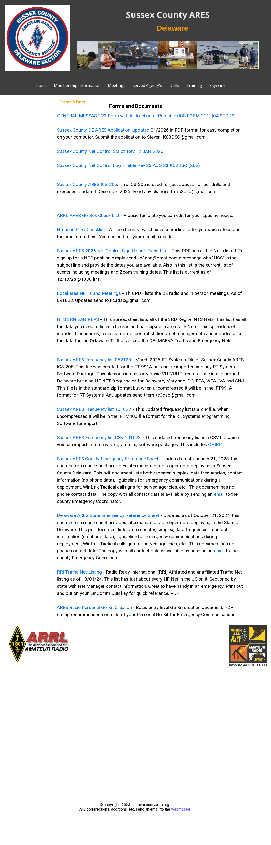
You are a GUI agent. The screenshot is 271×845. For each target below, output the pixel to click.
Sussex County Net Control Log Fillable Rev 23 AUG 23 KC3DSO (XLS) (128, 165)
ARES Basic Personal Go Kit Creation (94, 607)
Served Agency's (147, 85)
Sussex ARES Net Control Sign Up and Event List (112, 251)
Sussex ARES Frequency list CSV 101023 (99, 437)
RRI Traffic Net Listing (79, 572)
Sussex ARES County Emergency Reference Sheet (107, 459)
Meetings (116, 85)
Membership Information (77, 85)
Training (194, 85)
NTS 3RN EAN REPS (78, 319)
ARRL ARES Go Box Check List (88, 215)
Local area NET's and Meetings (89, 293)
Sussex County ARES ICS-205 (87, 184)
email (219, 494)
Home (41, 85)
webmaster (180, 809)
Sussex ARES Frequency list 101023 (94, 409)
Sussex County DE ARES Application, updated (104, 130)
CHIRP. (215, 444)
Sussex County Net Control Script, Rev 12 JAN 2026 (110, 151)
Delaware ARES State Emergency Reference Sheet (108, 515)
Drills (174, 85)
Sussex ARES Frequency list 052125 (94, 359)
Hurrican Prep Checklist (81, 229)
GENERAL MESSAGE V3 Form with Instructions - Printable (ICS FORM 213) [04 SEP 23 (146, 116)
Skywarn (217, 85)
